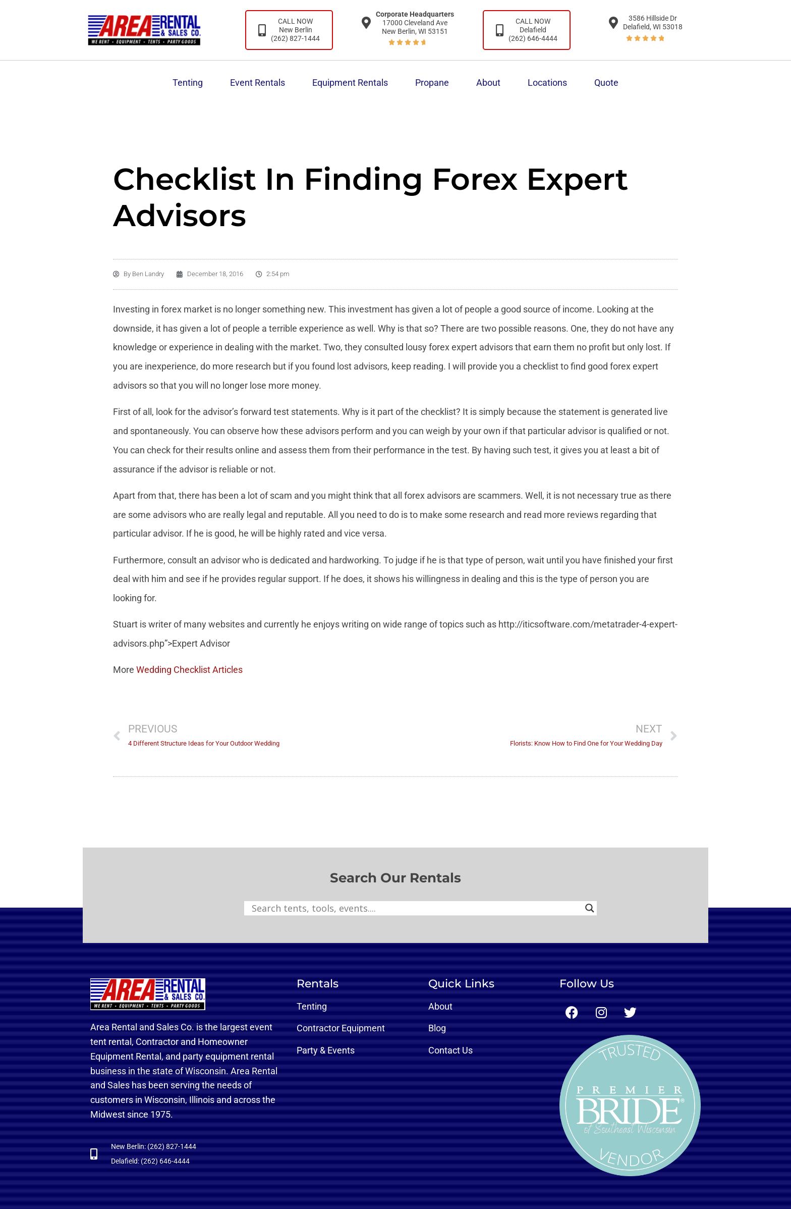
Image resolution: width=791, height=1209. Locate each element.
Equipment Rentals (350, 82)
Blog (437, 1028)
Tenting (188, 82)
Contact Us (450, 1050)
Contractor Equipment (341, 1028)
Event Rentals (257, 82)
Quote (606, 82)
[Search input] (416, 908)
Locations (547, 82)
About (488, 82)
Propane (432, 82)
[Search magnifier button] (590, 908)
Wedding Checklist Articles (189, 669)
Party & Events (326, 1050)
